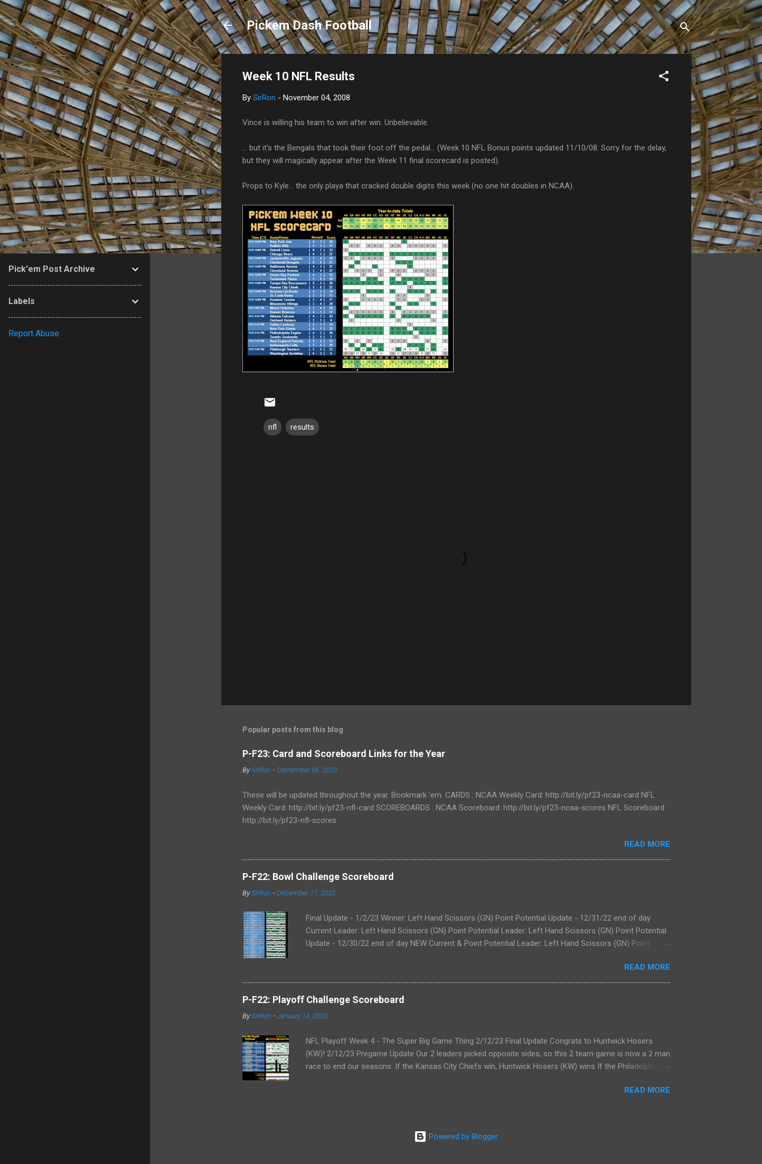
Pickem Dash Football (309, 25)
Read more (647, 844)
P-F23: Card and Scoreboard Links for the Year (343, 753)
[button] (663, 78)
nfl (272, 427)
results (302, 427)
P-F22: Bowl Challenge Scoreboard (318, 876)
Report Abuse (33, 333)
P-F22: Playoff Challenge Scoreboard (323, 999)
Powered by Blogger (456, 1136)
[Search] (685, 29)
